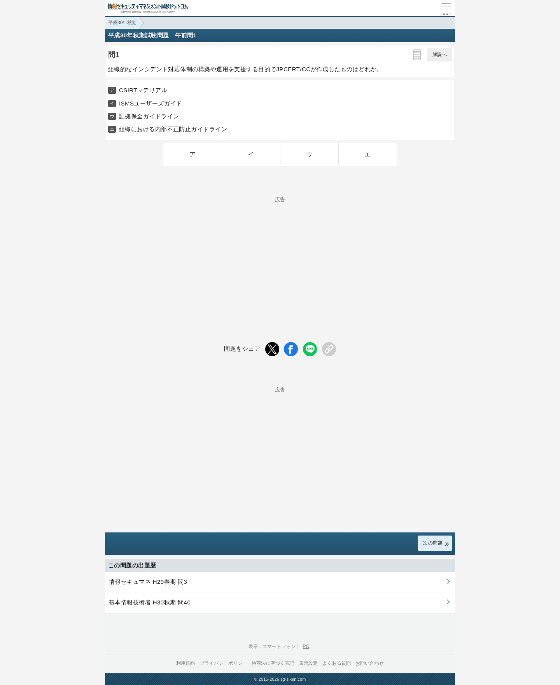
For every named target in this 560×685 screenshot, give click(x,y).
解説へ (439, 54)
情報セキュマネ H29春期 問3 (148, 581)
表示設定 (308, 663)
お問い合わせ (369, 663)
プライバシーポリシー (223, 663)
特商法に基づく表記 (273, 663)
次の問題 (433, 543)
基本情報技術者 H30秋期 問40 (150, 602)
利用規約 (185, 663)
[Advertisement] (280, 256)
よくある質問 (336, 663)
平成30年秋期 (122, 22)
